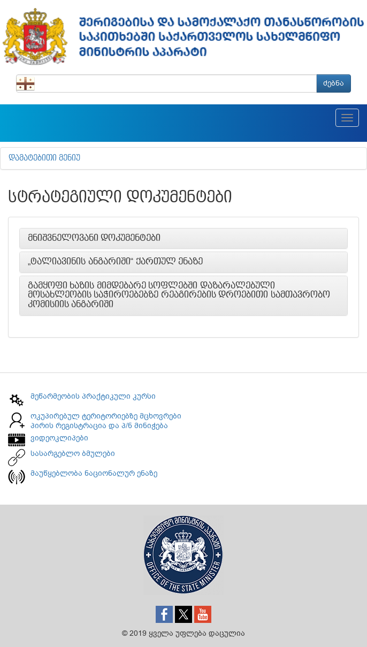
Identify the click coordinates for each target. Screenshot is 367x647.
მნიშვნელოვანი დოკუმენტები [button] (94, 238)
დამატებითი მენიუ (44, 158)
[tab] (183, 239)
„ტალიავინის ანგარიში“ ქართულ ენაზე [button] (115, 262)
